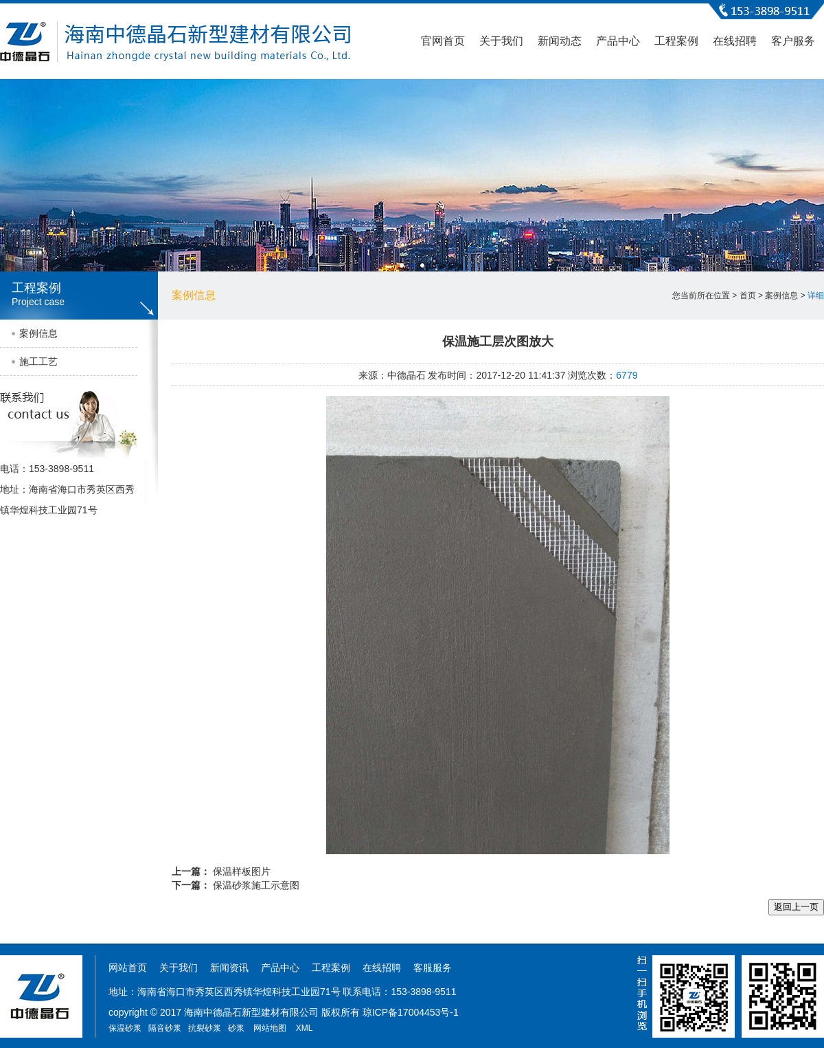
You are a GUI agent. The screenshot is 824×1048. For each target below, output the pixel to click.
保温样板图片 (242, 871)
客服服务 (432, 967)
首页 (748, 295)
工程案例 (676, 41)
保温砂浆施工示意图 (256, 885)
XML (304, 1028)
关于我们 (501, 41)
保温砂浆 (124, 1028)
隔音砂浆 (164, 1028)
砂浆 (236, 1028)
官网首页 (443, 41)
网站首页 (127, 967)
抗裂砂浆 (204, 1028)
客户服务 (793, 41)
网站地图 (269, 1028)
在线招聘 (735, 41)
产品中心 (618, 41)
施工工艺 (38, 361)
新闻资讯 (229, 967)
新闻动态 (560, 41)
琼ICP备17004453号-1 (411, 1012)
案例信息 (38, 333)
